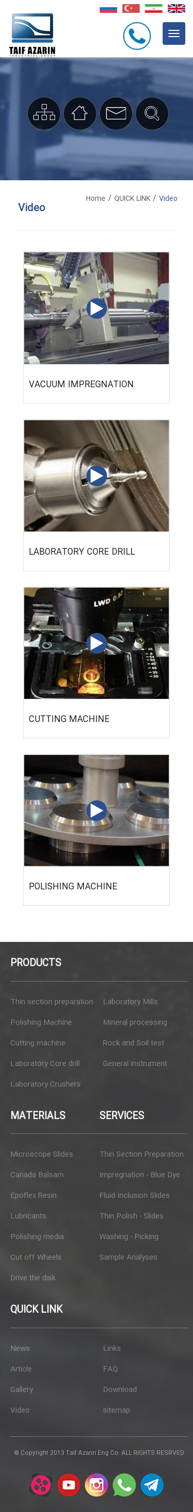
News (20, 1349)
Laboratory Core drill (82, 552)
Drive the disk (33, 1278)
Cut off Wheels (36, 1257)
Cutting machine (69, 720)
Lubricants (28, 1216)
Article (21, 1369)
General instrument (135, 1064)
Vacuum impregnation (81, 385)
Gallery (21, 1390)
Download (120, 1390)
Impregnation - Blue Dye (139, 1175)
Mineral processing (135, 1023)
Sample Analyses (128, 1257)
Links (112, 1349)
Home (96, 199)
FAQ (110, 1369)
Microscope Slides (41, 1154)
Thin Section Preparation (141, 1154)
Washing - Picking (129, 1237)
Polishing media (37, 1237)
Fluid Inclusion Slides (134, 1196)
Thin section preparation (51, 1002)
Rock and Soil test (133, 1043)
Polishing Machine (73, 887)
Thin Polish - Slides (131, 1216)
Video (20, 1410)
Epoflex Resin (33, 1196)
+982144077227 (138, 35)
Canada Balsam (37, 1175)
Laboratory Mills (130, 1002)
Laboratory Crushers (45, 1084)
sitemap (116, 1410)
